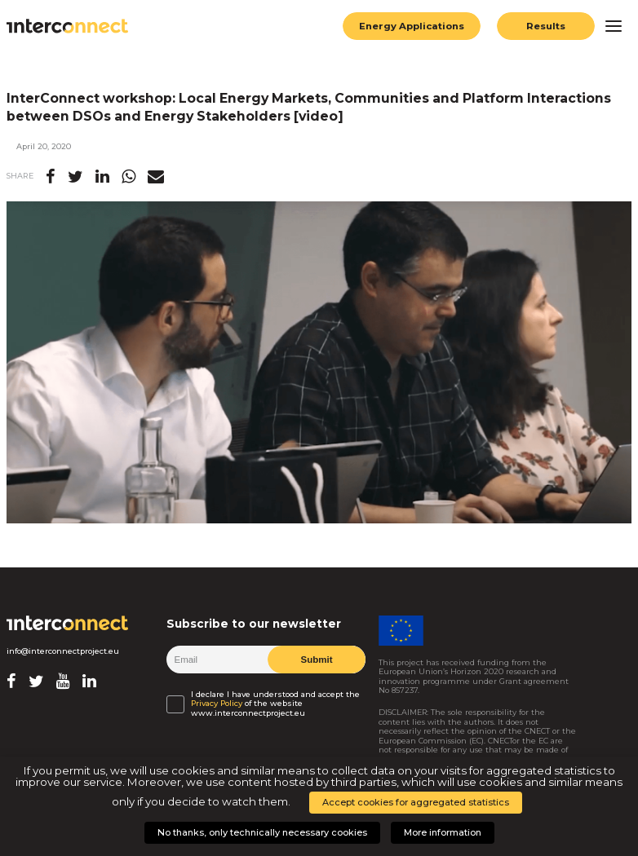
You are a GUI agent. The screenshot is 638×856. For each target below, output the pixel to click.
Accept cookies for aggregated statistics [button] (415, 802)
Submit (317, 659)
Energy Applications (411, 26)
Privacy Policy (216, 703)
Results (545, 26)
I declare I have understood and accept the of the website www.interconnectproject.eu (275, 703)
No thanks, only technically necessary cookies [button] (262, 832)
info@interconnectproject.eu (63, 650)
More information (442, 832)
